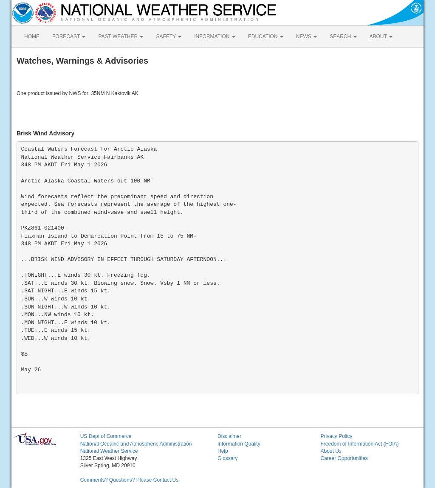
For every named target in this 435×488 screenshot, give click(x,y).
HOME (32, 36)
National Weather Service (109, 451)
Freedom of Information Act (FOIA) (359, 444)
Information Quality (239, 444)
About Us (330, 451)
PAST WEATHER (120, 36)
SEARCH (343, 36)
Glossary (227, 458)
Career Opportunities (343, 458)
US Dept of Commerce (106, 436)
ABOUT (381, 36)
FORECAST (68, 36)
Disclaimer (229, 436)
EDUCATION (265, 36)
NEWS (306, 36)
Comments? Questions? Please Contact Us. (130, 480)
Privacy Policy (336, 436)
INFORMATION (214, 36)
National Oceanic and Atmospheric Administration (136, 444)
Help (223, 451)
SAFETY (168, 36)
